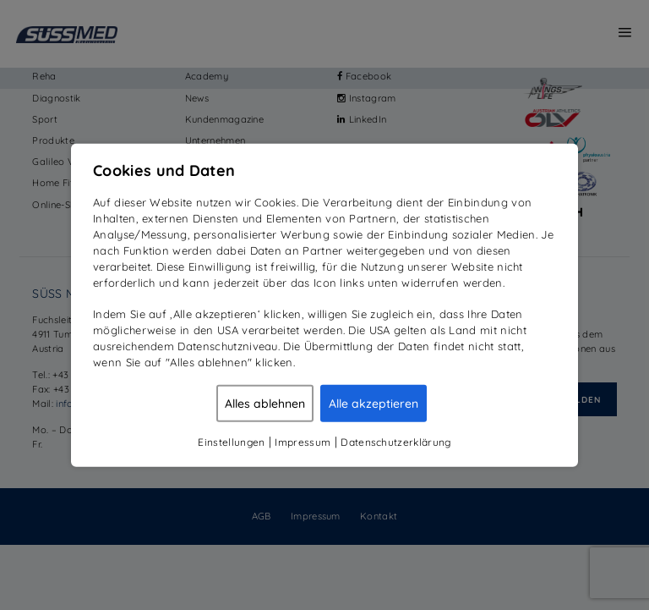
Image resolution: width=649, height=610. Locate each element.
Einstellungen (231, 441)
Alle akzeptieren (373, 402)
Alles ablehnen (265, 402)
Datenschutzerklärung (395, 441)
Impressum (302, 441)
